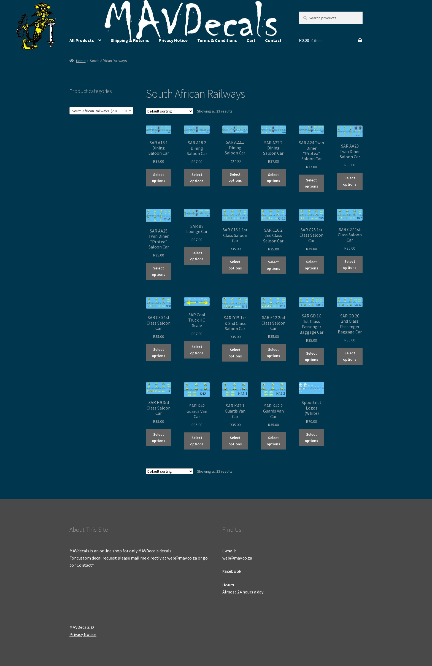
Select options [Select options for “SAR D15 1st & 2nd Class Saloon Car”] (235, 353)
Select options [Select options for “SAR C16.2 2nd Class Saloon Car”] (273, 265)
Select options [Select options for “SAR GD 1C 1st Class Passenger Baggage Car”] (311, 356)
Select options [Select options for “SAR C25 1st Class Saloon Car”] (311, 265)
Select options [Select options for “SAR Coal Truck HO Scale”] (197, 349)
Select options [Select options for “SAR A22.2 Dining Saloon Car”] (273, 177)
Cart (251, 40)
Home (81, 60)
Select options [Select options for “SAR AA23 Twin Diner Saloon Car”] (350, 181)
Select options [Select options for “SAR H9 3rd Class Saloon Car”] (158, 437)
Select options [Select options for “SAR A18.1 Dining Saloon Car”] (158, 177)
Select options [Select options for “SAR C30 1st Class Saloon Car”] (158, 352)
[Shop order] (169, 111)
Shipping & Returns (130, 40)
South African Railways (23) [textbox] (99, 111)
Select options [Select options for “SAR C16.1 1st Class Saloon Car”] (235, 265)
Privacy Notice (173, 40)
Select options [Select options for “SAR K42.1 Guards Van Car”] (235, 440)
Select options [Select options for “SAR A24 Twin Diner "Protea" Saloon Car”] (311, 183)
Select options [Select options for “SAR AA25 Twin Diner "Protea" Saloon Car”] (158, 271)
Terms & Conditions (217, 40)
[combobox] (101, 110)
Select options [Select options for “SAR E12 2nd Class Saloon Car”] (273, 352)
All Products (81, 40)
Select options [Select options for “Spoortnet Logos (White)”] (311, 437)
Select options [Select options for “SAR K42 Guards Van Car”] (197, 440)
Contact (273, 40)
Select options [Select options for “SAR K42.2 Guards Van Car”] (273, 440)
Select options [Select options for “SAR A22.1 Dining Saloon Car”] (235, 177)
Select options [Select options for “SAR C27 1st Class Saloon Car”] (350, 264)
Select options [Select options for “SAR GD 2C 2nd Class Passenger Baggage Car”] (350, 356)
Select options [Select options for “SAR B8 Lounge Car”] (197, 256)
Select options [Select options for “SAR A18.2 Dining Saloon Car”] (197, 177)
